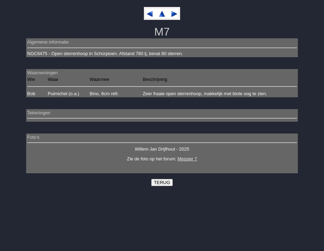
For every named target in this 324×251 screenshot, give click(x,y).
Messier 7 (187, 158)
